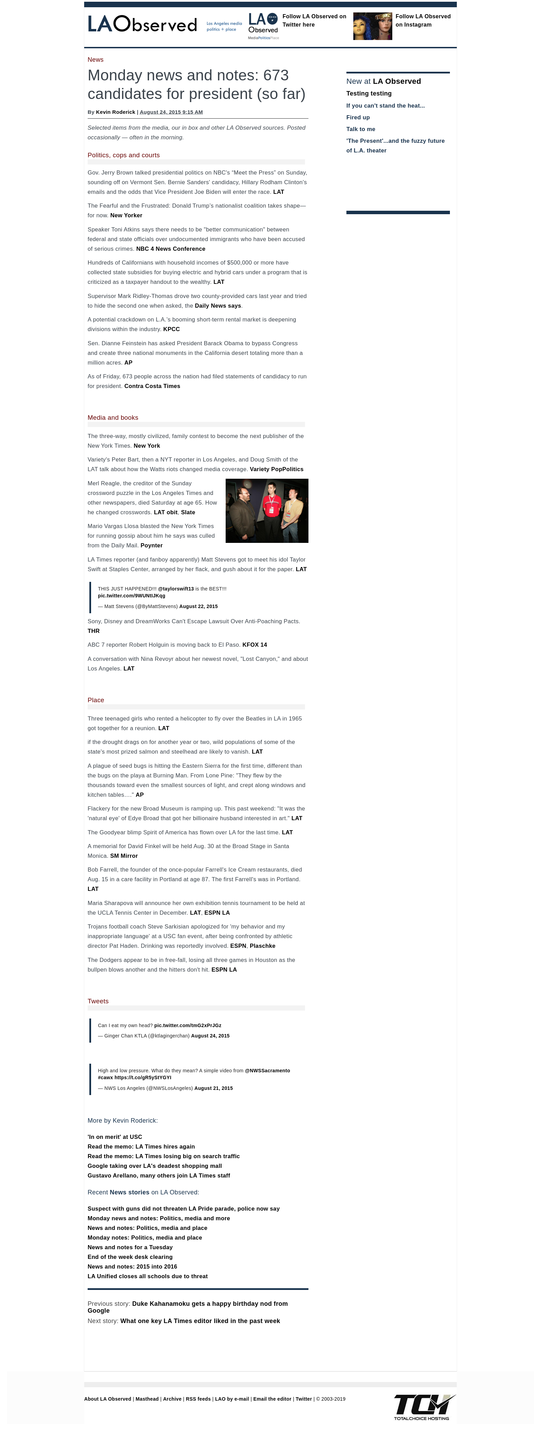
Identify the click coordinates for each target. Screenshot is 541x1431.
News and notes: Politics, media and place (147, 1228)
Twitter (304, 1399)
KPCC (171, 329)
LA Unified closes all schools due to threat (148, 1276)
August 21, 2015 (214, 1088)
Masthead (147, 1399)
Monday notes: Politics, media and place (145, 1237)
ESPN (238, 946)
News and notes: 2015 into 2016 (132, 1266)
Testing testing (369, 93)
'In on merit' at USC (115, 1137)
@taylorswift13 (176, 589)
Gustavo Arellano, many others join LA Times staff (159, 1175)
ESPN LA (217, 913)
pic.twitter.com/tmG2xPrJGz (188, 1025)
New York (147, 446)
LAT (278, 192)
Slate (188, 512)
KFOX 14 (255, 645)
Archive (172, 1399)
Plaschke (263, 946)
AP (128, 362)
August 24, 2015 (210, 1036)
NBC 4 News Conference (171, 249)
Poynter (152, 545)
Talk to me (360, 129)
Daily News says (218, 305)
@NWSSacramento (267, 1070)
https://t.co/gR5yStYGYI (143, 1077)
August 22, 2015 (198, 606)
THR (94, 631)
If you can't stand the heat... (385, 105)
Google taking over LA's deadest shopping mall (155, 1166)
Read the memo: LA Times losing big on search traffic (164, 1156)
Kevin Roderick (115, 112)
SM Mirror (124, 856)
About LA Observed (107, 1399)
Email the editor (272, 1399)
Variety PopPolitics (277, 469)
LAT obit (166, 512)
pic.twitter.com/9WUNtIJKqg (131, 595)
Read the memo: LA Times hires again (141, 1146)
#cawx (105, 1077)
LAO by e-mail (232, 1399)
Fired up (358, 117)
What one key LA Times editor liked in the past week (200, 1321)
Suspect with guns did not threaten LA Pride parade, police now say (184, 1208)
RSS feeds (198, 1399)
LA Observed (397, 81)
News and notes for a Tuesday (130, 1247)
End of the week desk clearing (130, 1257)
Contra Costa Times (152, 386)
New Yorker (126, 215)
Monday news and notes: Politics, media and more (159, 1218)
